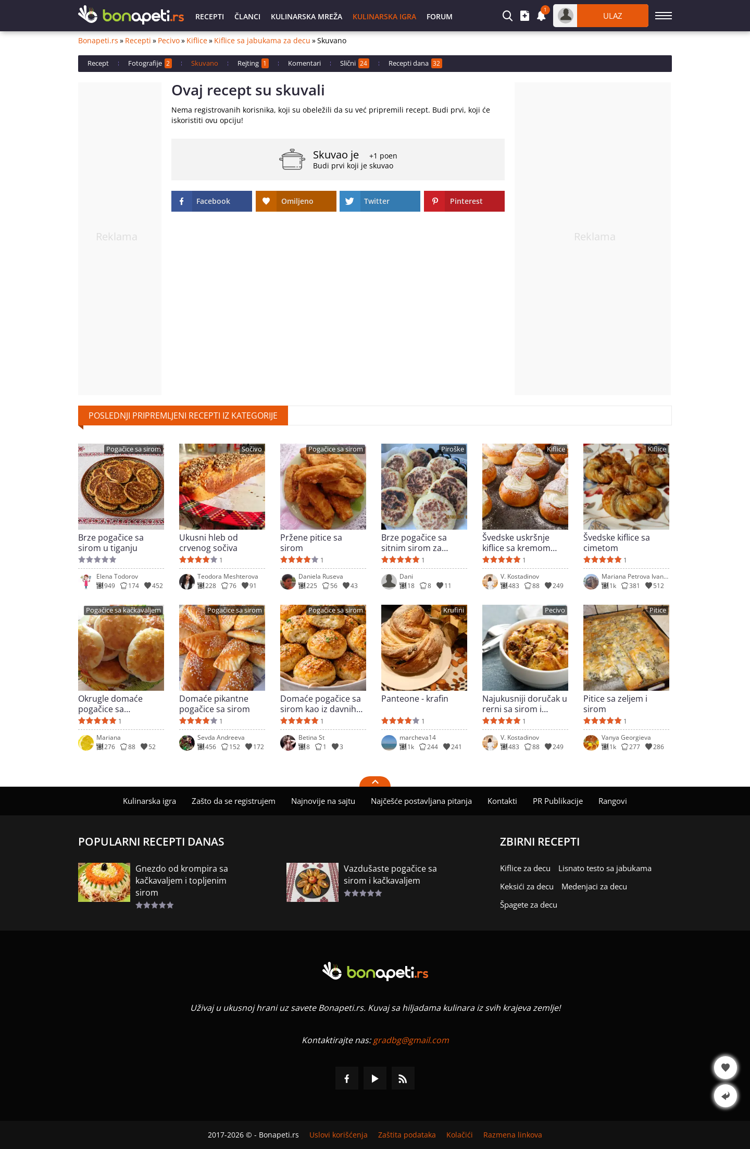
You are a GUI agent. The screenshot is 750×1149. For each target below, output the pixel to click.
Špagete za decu (528, 904)
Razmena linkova (512, 1135)
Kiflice (196, 40)
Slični (354, 63)
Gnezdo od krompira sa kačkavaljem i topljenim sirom (181, 880)
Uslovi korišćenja (338, 1135)
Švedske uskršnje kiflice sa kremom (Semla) (516, 542)
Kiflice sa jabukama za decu (262, 40)
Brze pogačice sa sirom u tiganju (111, 542)
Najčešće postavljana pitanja (421, 801)
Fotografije (150, 63)
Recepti (209, 16)
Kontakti (502, 801)
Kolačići (459, 1135)
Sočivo (252, 449)
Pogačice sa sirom (133, 449)
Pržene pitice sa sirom (311, 542)
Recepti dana (415, 63)
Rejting (253, 63)
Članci (247, 16)
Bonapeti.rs (98, 40)
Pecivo (169, 40)
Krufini (453, 610)
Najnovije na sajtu (323, 801)
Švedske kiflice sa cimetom (616, 542)
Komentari (304, 63)
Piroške (452, 449)
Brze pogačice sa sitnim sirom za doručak (414, 542)
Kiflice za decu (525, 868)
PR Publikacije (558, 801)
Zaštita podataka (407, 1135)
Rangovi (612, 801)
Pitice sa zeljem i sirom (615, 703)
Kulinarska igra (384, 16)
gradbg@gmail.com (411, 1040)
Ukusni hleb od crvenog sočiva (208, 542)
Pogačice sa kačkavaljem (123, 610)
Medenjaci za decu (594, 886)
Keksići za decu (527, 886)
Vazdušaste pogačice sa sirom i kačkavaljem (390, 874)
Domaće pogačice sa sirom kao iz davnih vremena (320, 703)
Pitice (657, 610)
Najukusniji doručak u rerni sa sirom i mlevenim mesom (524, 703)
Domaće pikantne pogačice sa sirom (214, 703)
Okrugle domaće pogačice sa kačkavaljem (110, 703)
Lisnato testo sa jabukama (605, 868)
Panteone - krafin (414, 698)
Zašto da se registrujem (234, 801)
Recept (98, 63)
